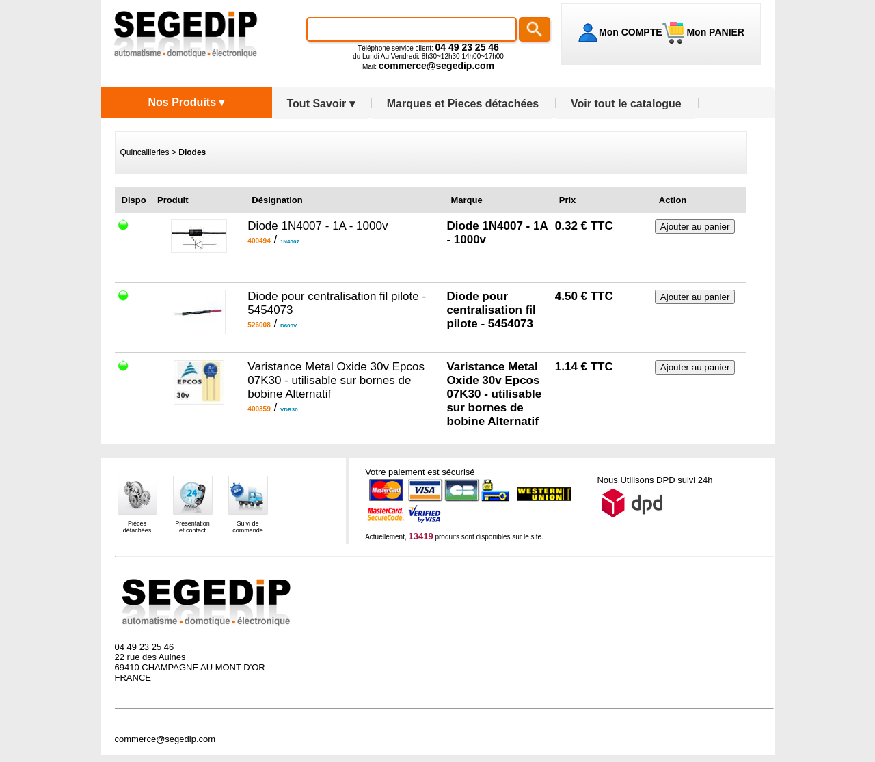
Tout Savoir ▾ (321, 103)
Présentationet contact (192, 527)
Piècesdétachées (137, 527)
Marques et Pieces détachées (463, 103)
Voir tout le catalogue (626, 103)
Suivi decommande (247, 527)
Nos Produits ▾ (186, 102)
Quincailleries (145, 152)
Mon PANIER (714, 32)
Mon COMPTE (630, 32)
